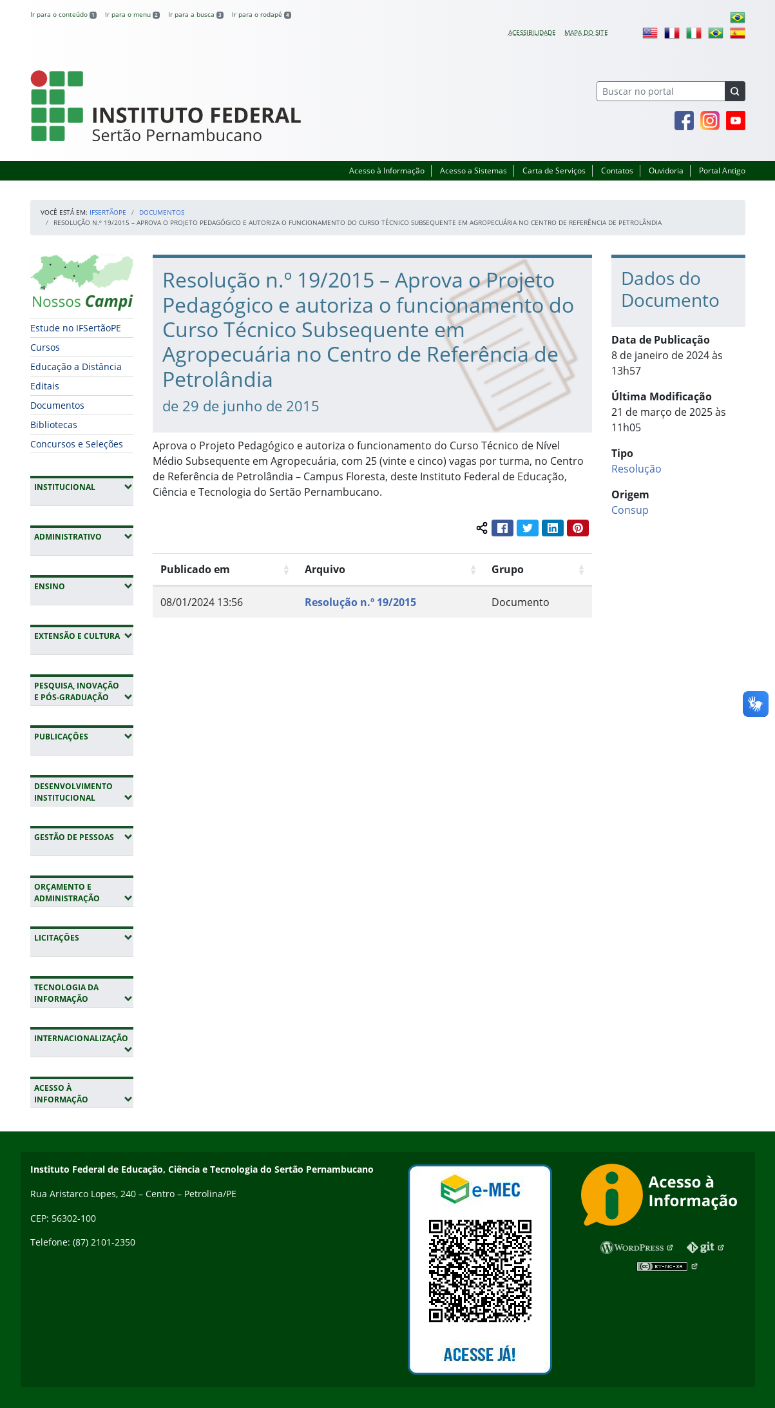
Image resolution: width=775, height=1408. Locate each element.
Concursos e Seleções (76, 444)
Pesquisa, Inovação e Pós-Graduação (83, 691)
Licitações (83, 937)
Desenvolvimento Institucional (83, 792)
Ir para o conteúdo (63, 14)
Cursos (45, 347)
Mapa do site (586, 32)
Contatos (617, 170)
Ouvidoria (666, 170)
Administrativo (83, 536)
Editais (44, 386)
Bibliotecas (53, 424)
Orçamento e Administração (83, 892)
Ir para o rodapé (261, 14)
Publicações (83, 736)
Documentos (161, 212)
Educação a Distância (76, 366)
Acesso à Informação (387, 170)
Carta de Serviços (554, 170)
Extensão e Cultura (83, 635)
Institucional (83, 487)
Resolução (636, 469)
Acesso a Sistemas (473, 170)
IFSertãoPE (108, 212)
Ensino (83, 586)
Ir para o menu (132, 14)
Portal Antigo (722, 170)
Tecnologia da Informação (83, 993)
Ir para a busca (196, 14)
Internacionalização (80, 1044)
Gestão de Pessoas (83, 837)
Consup (630, 510)
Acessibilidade (532, 32)
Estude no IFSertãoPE (75, 328)
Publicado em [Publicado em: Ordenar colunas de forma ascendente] (195, 569)
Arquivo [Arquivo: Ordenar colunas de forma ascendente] (325, 569)
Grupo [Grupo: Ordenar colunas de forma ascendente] (508, 569)
